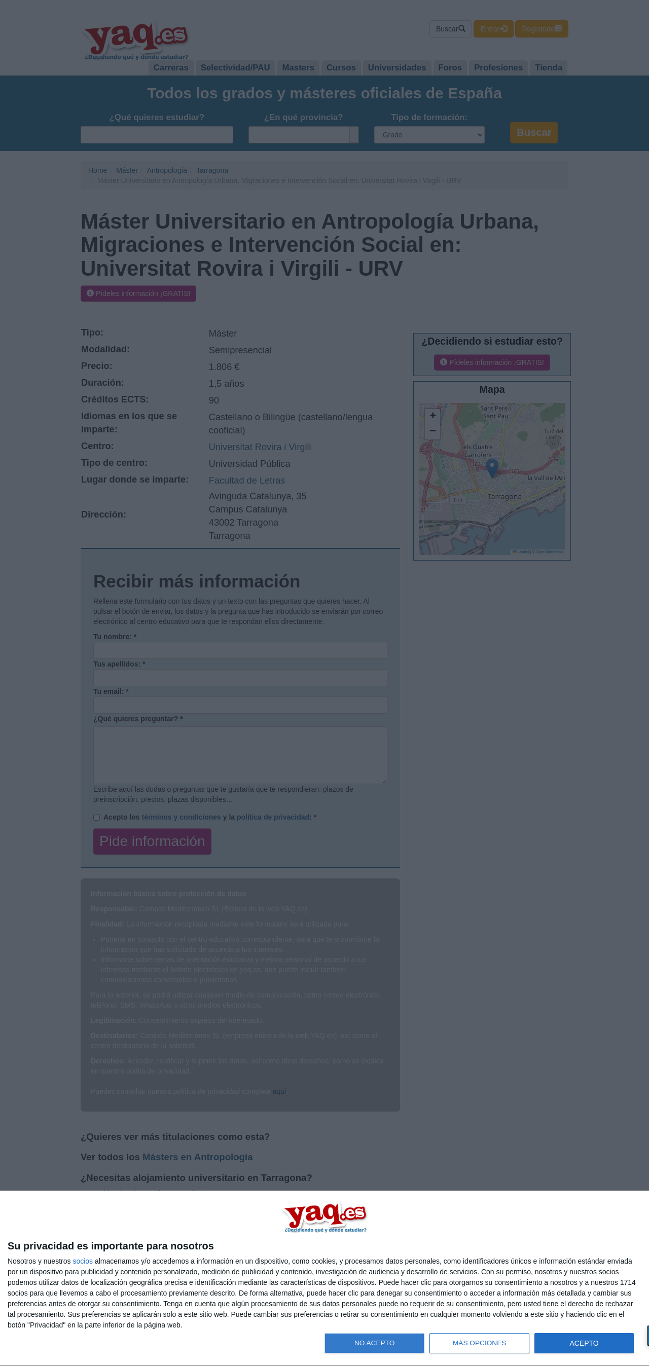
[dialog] (324, 1278)
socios (83, 1261)
